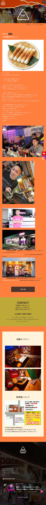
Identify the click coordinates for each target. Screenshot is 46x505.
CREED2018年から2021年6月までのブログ (30, 280)
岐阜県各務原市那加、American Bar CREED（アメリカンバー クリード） (24, 278)
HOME (27, 24)
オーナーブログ (34, 24)
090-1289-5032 (24, 314)
